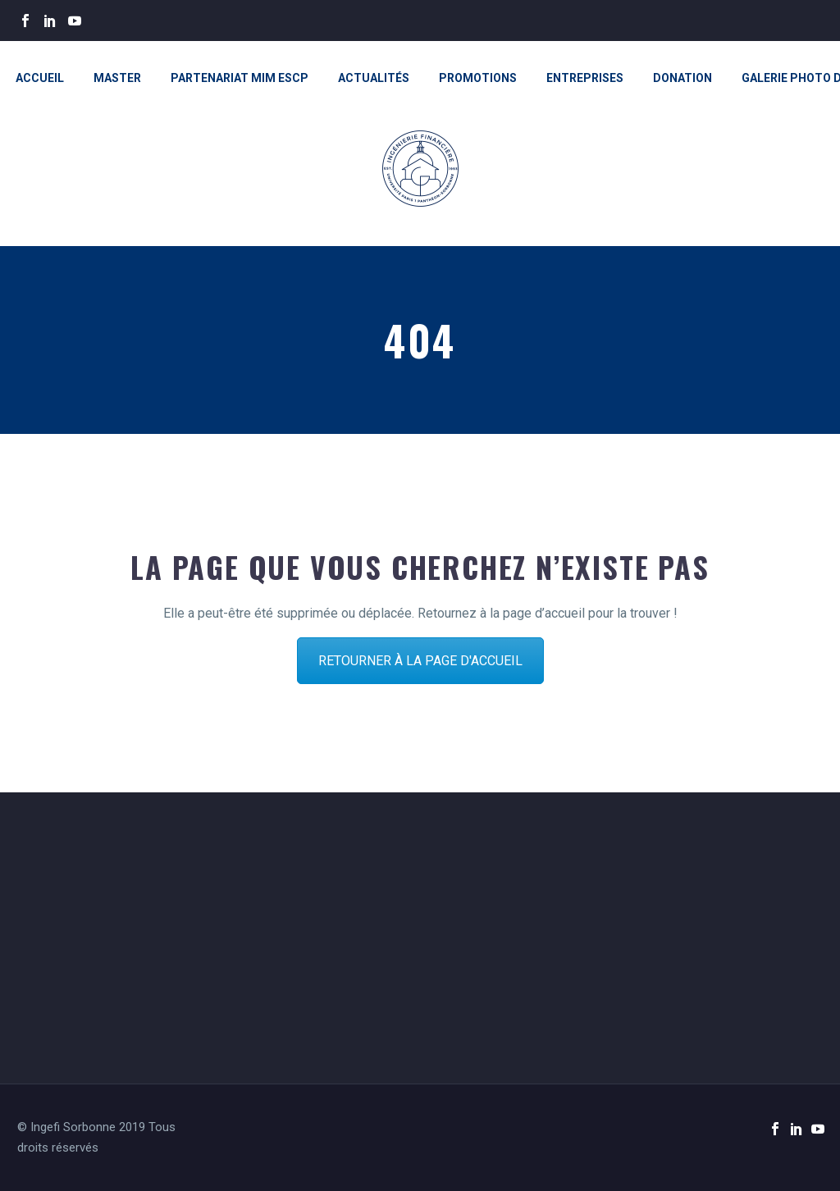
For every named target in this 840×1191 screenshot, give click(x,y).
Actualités (373, 77)
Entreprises (584, 77)
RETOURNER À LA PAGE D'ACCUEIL (420, 661)
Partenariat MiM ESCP (239, 77)
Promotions (478, 77)
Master (117, 77)
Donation (682, 77)
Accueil (40, 77)
